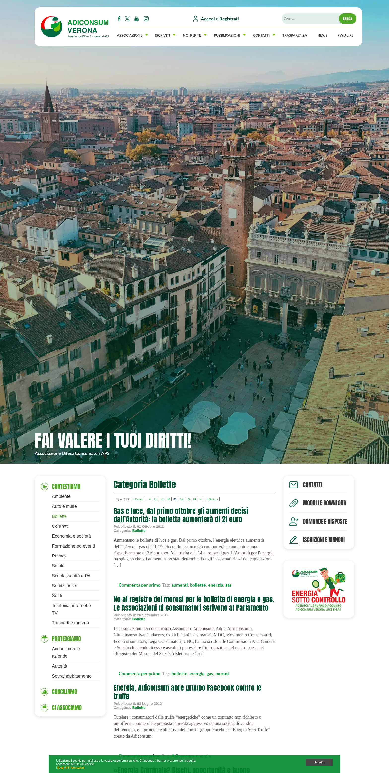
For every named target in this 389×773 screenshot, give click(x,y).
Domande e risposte (325, 521)
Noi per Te (195, 34)
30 (168, 499)
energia (215, 584)
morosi (222, 673)
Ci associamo (67, 708)
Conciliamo (64, 692)
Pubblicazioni (230, 34)
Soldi (57, 595)
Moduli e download (324, 503)
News (322, 34)
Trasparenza (294, 34)
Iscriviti (165, 34)
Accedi (208, 18)
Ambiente (61, 496)
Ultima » (213, 499)
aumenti (179, 584)
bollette (198, 584)
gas (228, 584)
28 (155, 499)
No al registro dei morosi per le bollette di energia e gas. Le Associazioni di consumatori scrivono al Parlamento (194, 603)
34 (194, 499)
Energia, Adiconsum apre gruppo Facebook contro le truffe (187, 691)
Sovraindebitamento (72, 676)
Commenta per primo (139, 584)
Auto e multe (64, 506)
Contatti (264, 34)
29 (162, 499)
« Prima (137, 499)
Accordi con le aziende (66, 652)
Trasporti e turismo (70, 622)
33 (188, 499)
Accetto (319, 762)
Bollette (59, 516)
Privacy (59, 556)
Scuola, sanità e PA (71, 575)
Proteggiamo (66, 639)
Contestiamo (66, 486)
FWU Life (345, 34)
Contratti (60, 526)
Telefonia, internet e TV (71, 609)
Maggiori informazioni (70, 767)
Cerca (347, 18)
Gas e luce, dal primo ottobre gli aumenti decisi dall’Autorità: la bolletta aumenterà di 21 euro (181, 515)
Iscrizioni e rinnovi (324, 540)
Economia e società (71, 536)
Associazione (132, 34)
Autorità (59, 666)
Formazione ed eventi (73, 546)
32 (181, 499)
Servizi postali (65, 585)
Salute (58, 565)
